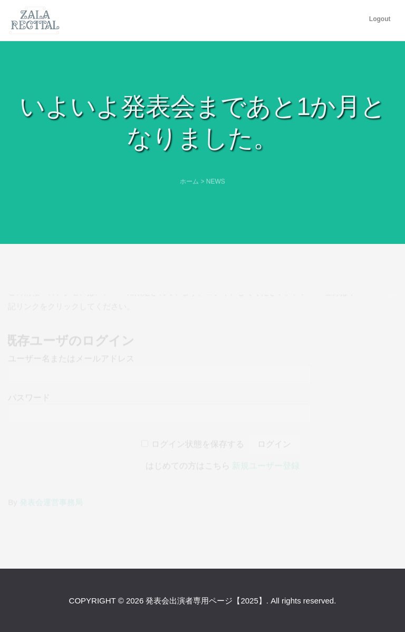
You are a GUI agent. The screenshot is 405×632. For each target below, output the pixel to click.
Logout (380, 19)
